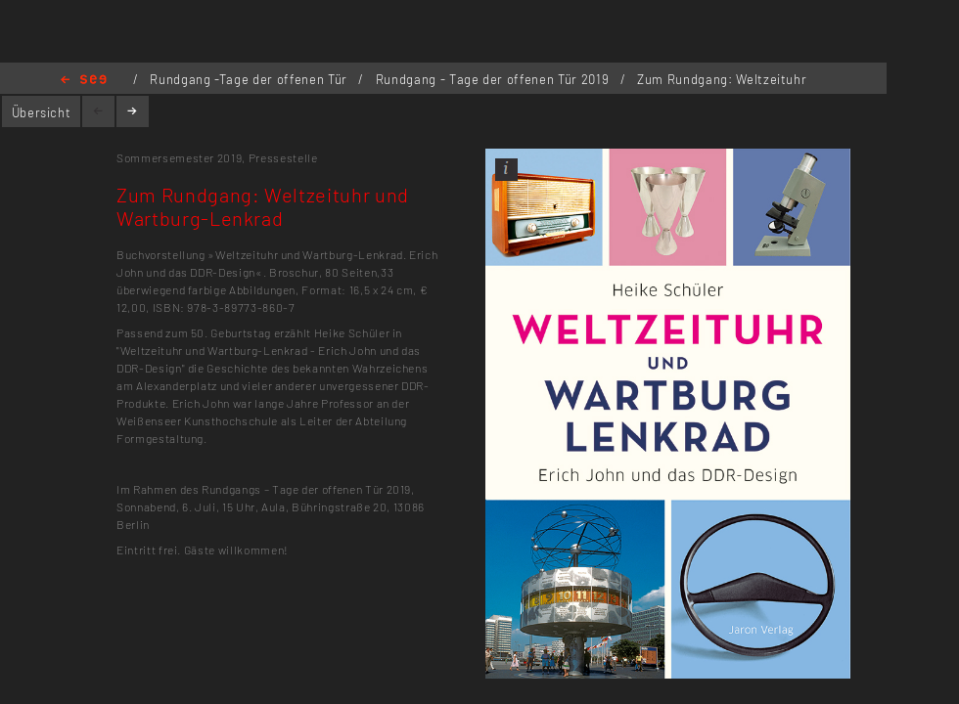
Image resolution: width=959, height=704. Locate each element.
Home (84, 80)
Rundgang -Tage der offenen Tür (250, 79)
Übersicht (41, 112)
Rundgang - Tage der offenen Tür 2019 (494, 79)
